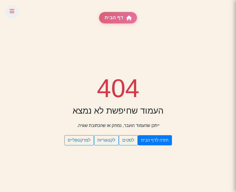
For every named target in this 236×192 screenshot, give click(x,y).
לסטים (128, 140)
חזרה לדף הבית (154, 140)
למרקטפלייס (79, 140)
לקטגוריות (106, 140)
